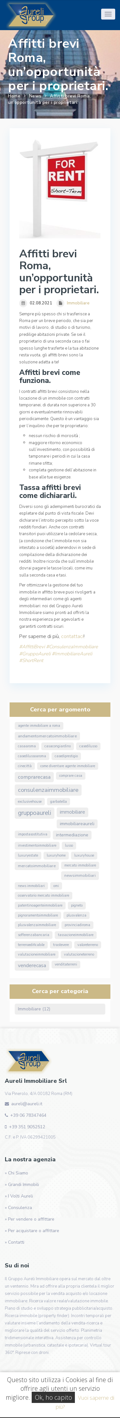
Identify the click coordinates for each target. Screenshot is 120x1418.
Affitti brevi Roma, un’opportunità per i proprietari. (49, 99)
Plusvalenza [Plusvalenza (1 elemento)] (76, 915)
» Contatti (14, 1242)
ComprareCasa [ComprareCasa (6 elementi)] (34, 777)
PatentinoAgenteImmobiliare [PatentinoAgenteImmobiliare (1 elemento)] (40, 905)
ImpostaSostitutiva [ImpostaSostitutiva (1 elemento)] (32, 834)
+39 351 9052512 (27, 1127)
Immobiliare (78, 303)
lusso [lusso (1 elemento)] (69, 845)
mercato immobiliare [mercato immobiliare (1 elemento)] (80, 865)
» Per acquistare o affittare (32, 1231)
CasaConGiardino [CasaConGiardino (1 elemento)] (57, 746)
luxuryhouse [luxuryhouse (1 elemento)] (84, 855)
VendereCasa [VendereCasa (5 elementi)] (32, 965)
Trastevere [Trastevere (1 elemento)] (61, 944)
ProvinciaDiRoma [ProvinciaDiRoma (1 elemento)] (77, 925)
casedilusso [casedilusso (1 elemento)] (88, 746)
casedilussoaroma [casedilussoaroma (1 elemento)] (32, 756)
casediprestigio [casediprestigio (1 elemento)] (66, 756)
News (35, 96)
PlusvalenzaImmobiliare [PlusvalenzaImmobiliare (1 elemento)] (37, 925)
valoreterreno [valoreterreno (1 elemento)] (87, 944)
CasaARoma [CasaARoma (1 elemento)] (27, 746)
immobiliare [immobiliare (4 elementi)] (72, 812)
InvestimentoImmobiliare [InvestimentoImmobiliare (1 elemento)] (37, 845)
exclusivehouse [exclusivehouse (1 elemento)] (30, 801)
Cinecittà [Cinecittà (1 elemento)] (25, 766)
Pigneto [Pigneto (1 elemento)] (77, 905)
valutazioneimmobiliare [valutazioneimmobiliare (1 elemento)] (36, 954)
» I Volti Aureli (19, 1196)
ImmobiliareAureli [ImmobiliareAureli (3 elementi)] (77, 824)
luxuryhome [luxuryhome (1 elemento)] (56, 855)
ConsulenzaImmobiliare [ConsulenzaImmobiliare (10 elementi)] (48, 790)
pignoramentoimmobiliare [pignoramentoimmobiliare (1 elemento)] (38, 915)
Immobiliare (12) (34, 1009)
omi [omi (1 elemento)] (56, 885)
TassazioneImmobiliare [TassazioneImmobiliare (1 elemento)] (75, 935)
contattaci (72, 636)
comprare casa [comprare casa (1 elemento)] (70, 775)
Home (14, 96)
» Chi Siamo (16, 1173)
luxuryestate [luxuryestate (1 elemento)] (28, 855)
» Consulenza (18, 1208)
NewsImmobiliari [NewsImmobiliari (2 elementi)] (80, 875)
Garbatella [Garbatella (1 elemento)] (58, 801)
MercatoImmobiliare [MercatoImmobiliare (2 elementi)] (37, 866)
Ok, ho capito (53, 1397)
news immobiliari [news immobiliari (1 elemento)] (31, 885)
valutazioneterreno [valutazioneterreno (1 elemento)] (79, 954)
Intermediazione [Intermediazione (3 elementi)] (72, 835)
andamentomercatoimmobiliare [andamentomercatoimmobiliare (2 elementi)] (47, 736)
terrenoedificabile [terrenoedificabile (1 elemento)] (31, 944)
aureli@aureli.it (26, 1104)
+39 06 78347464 (28, 1115)
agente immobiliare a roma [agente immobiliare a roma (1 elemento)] (39, 725)
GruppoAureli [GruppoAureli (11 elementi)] (34, 813)
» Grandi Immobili (22, 1185)
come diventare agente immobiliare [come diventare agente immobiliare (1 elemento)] (67, 766)
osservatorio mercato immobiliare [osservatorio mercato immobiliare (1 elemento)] (43, 895)
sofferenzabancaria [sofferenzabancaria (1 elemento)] (33, 935)
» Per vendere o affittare (29, 1219)
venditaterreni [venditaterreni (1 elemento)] (66, 964)
